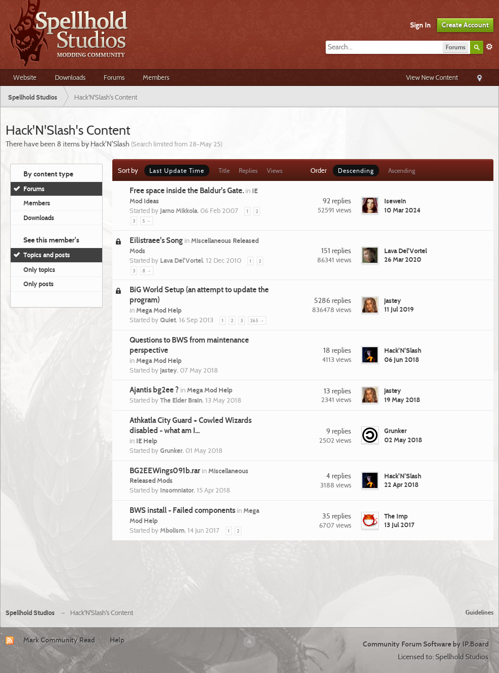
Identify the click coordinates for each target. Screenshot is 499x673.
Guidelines (479, 612)
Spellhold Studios (30, 613)
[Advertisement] (249, 573)
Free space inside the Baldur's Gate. (187, 190)
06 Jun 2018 (401, 359)
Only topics (39, 269)
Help (117, 640)
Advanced (489, 47)
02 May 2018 (403, 440)
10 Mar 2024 (402, 210)
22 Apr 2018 (401, 484)
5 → (146, 221)
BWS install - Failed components (182, 510)
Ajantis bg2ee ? (154, 389)
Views (275, 170)
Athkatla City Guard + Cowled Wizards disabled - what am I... (191, 425)
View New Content (432, 77)
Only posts (38, 284)
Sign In (420, 24)
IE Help (146, 441)
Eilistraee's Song (156, 240)
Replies (248, 170)
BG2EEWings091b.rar (165, 470)
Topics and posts (46, 255)
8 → (146, 270)
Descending (356, 170)
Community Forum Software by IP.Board (426, 644)
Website (25, 77)
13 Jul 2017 (399, 525)
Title (224, 170)
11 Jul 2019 (399, 309)
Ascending (401, 170)
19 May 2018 (402, 399)
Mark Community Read (59, 640)
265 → (257, 320)
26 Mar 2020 (402, 259)
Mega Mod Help (158, 310)
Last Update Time (176, 170)
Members (156, 77)
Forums (114, 77)
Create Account (465, 24)
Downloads (70, 77)
